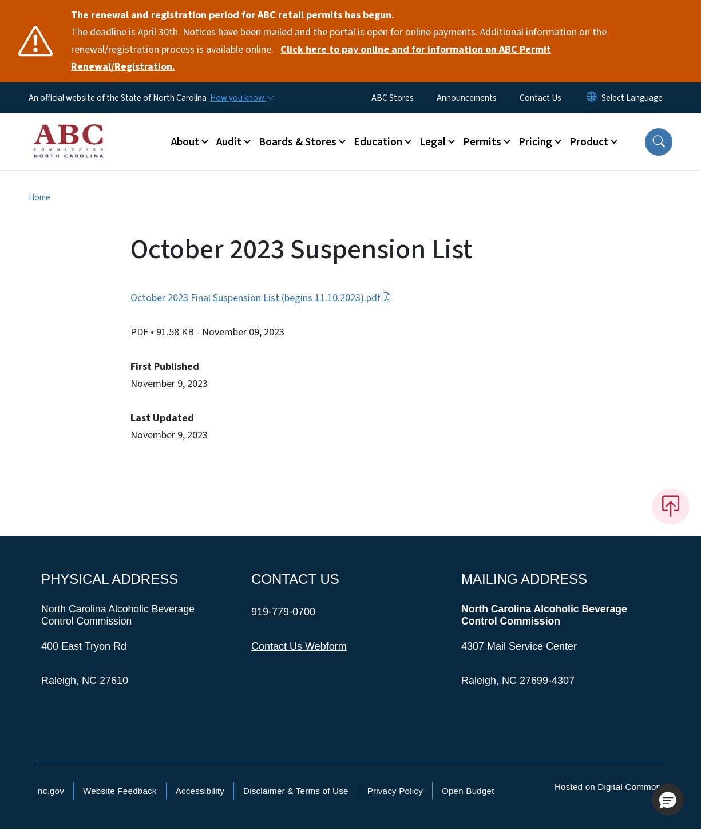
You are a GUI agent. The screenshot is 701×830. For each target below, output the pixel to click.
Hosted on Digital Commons (610, 787)
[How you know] (241, 97)
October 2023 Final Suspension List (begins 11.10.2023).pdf (260, 298)
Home (39, 197)
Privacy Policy (395, 791)
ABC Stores (392, 98)
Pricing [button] (535, 142)
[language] (632, 97)
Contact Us (540, 98)
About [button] (185, 142)
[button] (658, 142)
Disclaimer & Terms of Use (295, 791)
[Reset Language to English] (592, 97)
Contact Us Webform (299, 646)
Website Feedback (120, 791)
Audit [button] (228, 142)
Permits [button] (482, 142)
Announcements (467, 98)
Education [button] (378, 142)
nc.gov (51, 791)
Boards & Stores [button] (297, 142)
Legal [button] (432, 142)
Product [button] (588, 142)
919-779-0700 (283, 612)
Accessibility (200, 791)
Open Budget (468, 791)
